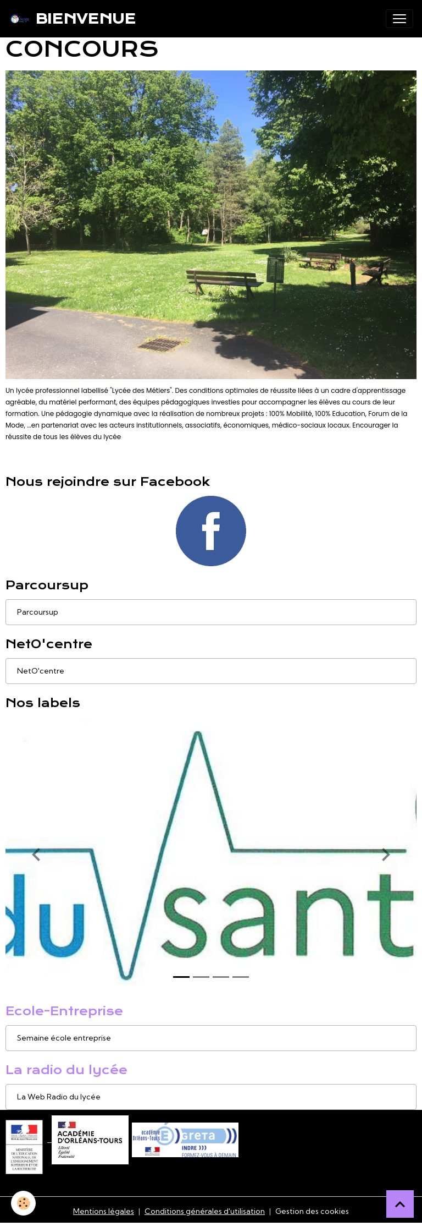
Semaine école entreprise (64, 1038)
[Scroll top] (400, 1204)
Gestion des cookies (312, 1211)
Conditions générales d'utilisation (205, 1211)
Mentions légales (103, 1211)
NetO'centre (40, 671)
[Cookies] (23, 1203)
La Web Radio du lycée (59, 1097)
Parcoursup (37, 612)
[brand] (72, 19)
